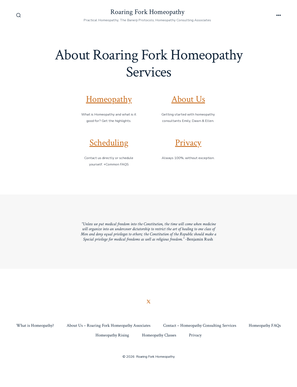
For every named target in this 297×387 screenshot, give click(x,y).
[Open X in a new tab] (148, 301)
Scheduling (109, 143)
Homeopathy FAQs (265, 325)
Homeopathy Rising (112, 335)
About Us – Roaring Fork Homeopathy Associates (108, 325)
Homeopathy (109, 99)
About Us (188, 99)
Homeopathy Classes (159, 335)
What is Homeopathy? (35, 325)
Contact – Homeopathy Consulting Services (199, 325)
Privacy (188, 143)
